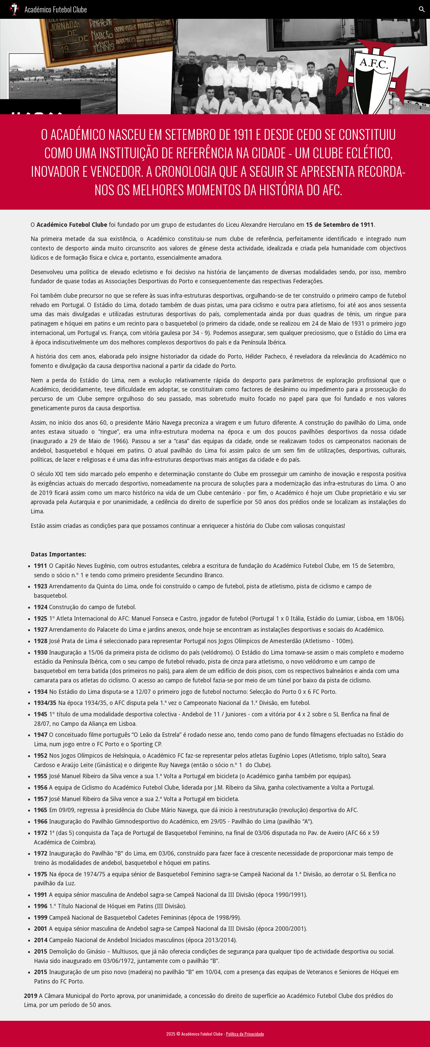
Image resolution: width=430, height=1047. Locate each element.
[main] (215, 162)
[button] (422, 9)
